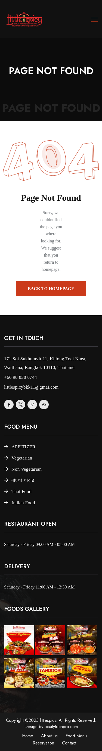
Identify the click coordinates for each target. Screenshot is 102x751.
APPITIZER (23, 446)
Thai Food (21, 491)
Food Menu (76, 736)
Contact (69, 743)
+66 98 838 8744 (20, 377)
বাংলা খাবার (22, 480)
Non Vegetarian (26, 469)
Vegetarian (21, 458)
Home (27, 736)
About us (49, 736)
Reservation (43, 743)
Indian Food (23, 502)
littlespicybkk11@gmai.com (31, 387)
